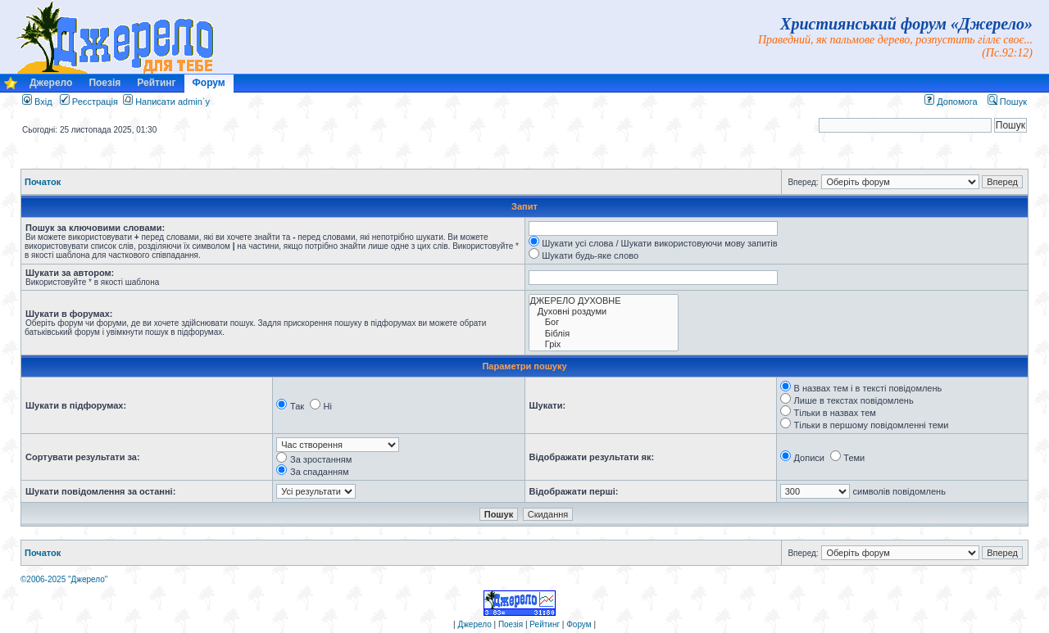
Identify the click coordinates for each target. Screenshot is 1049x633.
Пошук (1007, 101)
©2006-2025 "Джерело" (63, 579)
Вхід (37, 101)
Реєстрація (89, 101)
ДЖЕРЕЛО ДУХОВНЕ (603, 301)
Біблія (603, 333)
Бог (603, 322)
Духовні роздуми (603, 311)
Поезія (104, 82)
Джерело (51, 82)
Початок (43, 182)
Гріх (603, 344)
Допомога (950, 101)
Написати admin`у (172, 101)
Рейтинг (156, 82)
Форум (209, 82)
